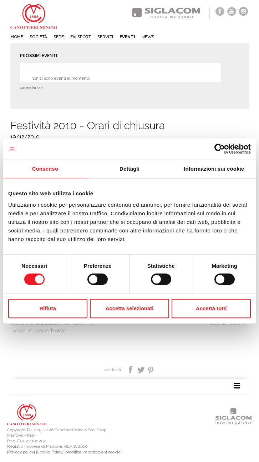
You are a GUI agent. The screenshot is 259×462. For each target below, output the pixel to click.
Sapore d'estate (50, 330)
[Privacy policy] (21, 452)
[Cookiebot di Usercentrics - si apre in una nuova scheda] (219, 149)
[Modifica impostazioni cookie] (93, 452)
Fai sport (80, 36)
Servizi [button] (105, 36)
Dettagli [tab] (129, 169)
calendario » (31, 87)
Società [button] (38, 36)
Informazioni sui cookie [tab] (214, 169)
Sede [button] (59, 36)
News (148, 36)
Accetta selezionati (129, 308)
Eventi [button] (127, 36)
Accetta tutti (211, 308)
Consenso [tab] (45, 169)
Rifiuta (47, 308)
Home (17, 36)
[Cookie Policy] (50, 452)
